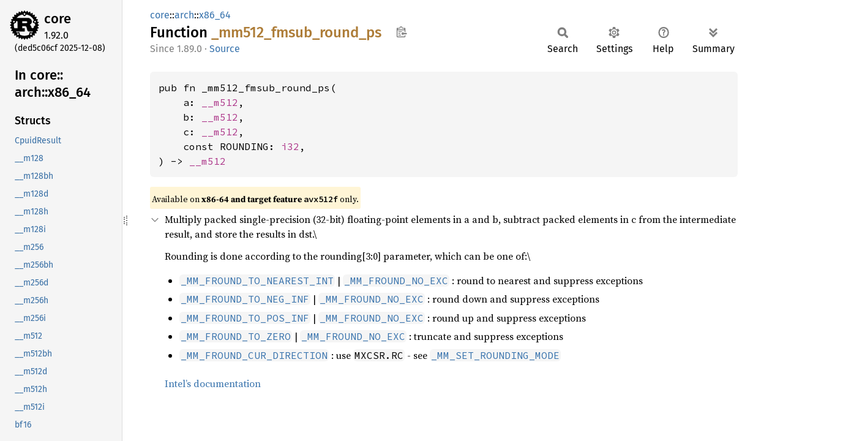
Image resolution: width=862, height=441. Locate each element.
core (57, 18)
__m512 (219, 102)
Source (224, 49)
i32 (290, 146)
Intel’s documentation (213, 383)
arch (184, 15)
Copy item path (401, 31)
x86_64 (215, 15)
